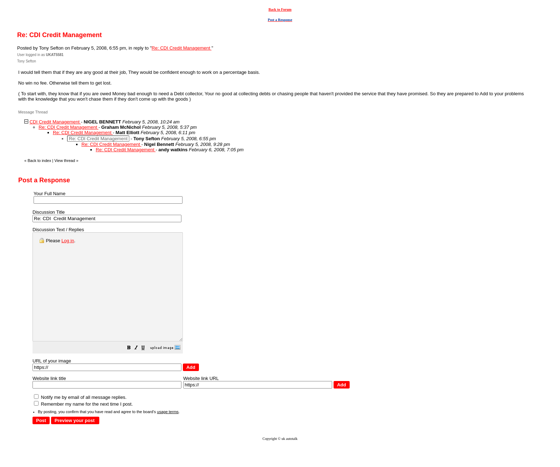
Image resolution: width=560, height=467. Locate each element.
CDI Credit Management (55, 122)
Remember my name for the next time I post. (83, 425)
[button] (147, 370)
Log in (67, 240)
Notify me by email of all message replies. (80, 418)
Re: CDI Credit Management (182, 48)
